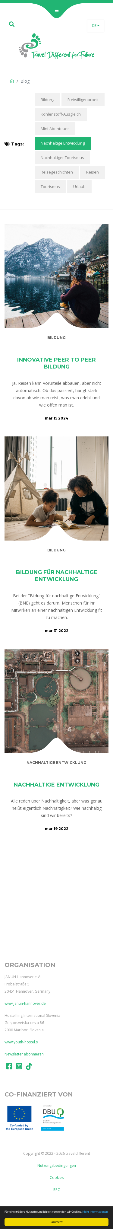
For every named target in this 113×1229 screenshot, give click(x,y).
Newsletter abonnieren (24, 1054)
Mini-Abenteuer (55, 128)
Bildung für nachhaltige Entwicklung (56, 576)
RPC (56, 1189)
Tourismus (50, 186)
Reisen (92, 172)
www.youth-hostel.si (22, 1042)
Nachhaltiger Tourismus (62, 157)
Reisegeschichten (57, 172)
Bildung (47, 99)
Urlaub (79, 186)
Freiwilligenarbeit (83, 99)
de (95, 26)
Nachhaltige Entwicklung (63, 143)
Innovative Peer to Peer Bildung (56, 363)
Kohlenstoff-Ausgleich (61, 114)
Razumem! (56, 1222)
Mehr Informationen (95, 1212)
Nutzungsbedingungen (56, 1165)
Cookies (57, 1177)
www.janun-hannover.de (25, 1003)
